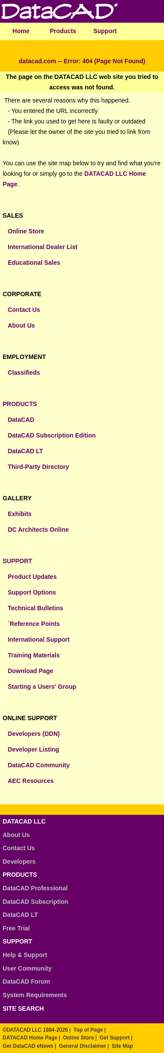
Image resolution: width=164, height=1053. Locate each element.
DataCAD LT (25, 451)
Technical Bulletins (35, 608)
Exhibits (19, 513)
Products (63, 30)
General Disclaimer (82, 1046)
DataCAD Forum (26, 981)
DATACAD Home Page (30, 1038)
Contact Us (24, 309)
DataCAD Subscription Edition (52, 435)
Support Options (32, 592)
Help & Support (25, 954)
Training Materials (34, 655)
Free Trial (16, 928)
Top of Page (88, 1030)
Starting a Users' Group (42, 686)
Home (21, 30)
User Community (27, 968)
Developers (19, 861)
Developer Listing (33, 749)
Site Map (122, 1046)
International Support (39, 639)
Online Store (26, 231)
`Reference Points (34, 623)
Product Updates (32, 576)
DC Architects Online (38, 529)
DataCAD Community (39, 765)
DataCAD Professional (35, 888)
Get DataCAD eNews (28, 1046)
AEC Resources (31, 780)
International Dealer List (42, 246)
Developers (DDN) (34, 733)
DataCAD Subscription (35, 901)
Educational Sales (34, 262)
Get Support (115, 1038)
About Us (21, 325)
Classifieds (24, 372)
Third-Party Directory (38, 466)
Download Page (30, 670)
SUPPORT (17, 560)
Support (105, 30)
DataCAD (21, 419)
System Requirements (35, 994)
